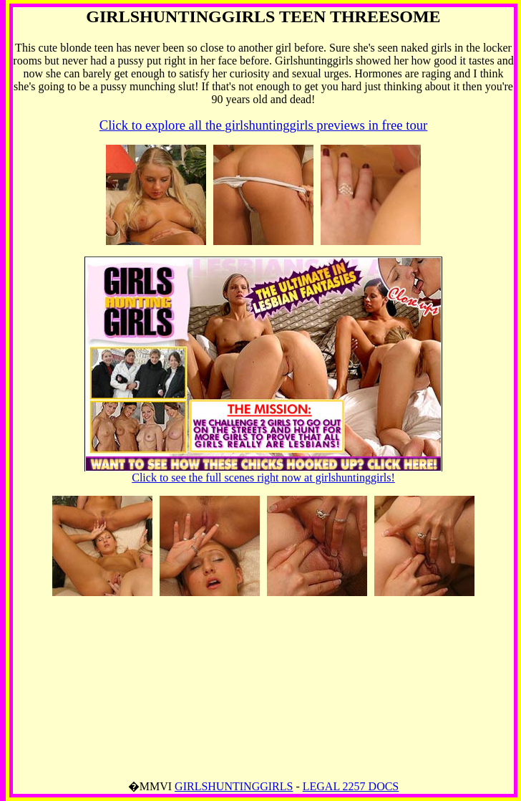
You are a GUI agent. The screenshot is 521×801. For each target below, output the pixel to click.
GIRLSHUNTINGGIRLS (234, 786)
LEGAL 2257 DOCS (351, 786)
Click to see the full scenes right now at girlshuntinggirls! (263, 472)
